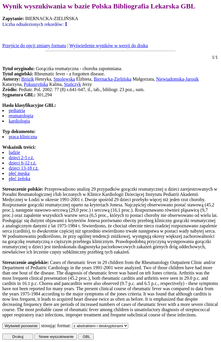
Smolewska (64, 79)
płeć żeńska (19, 178)
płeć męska (19, 173)
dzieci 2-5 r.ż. (21, 157)
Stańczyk (72, 84)
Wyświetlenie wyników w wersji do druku (108, 45)
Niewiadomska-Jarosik (177, 79)
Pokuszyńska (36, 84)
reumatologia (21, 115)
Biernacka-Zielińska (112, 79)
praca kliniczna (23, 136)
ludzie (14, 152)
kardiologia (19, 120)
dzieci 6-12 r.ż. (22, 162)
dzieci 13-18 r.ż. (24, 168)
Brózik (27, 79)
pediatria (17, 110)
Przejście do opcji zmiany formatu (34, 45)
